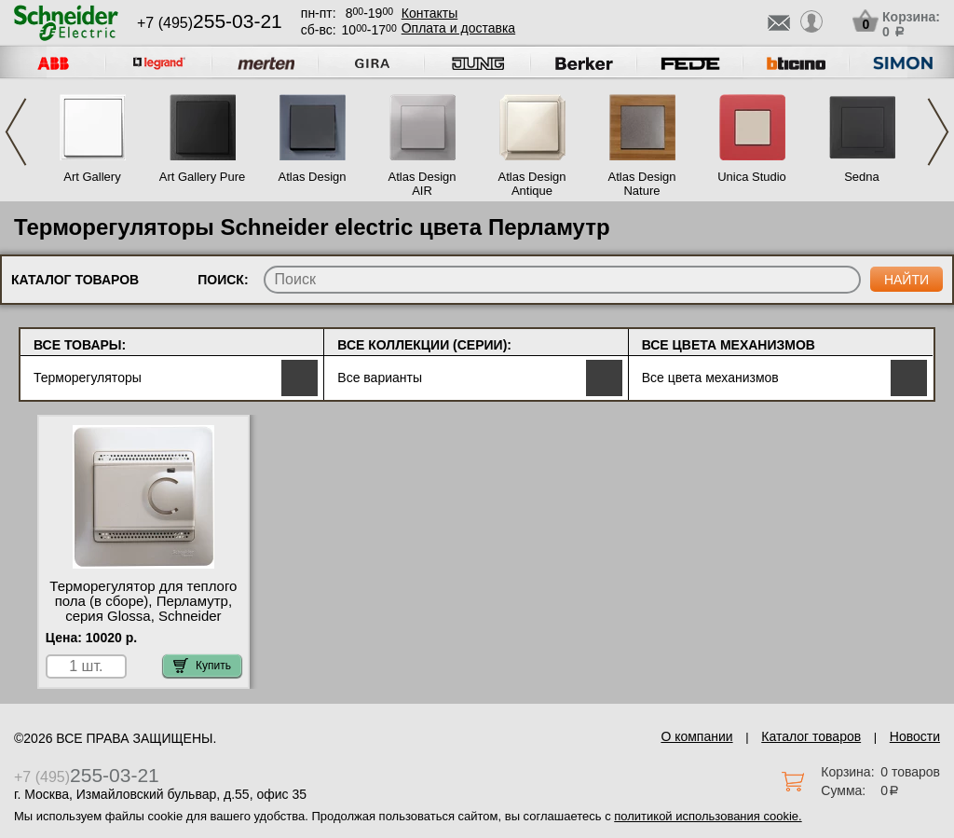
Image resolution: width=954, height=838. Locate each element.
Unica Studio (751, 177)
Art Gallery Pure (202, 177)
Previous (16, 132)
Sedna (861, 177)
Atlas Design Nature (642, 184)
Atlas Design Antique (532, 184)
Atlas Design (313, 177)
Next (938, 132)
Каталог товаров (811, 736)
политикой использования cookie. (707, 816)
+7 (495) (209, 23)
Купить (202, 665)
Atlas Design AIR (422, 184)
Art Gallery (91, 177)
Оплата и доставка (458, 28)
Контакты (429, 13)
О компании (696, 736)
